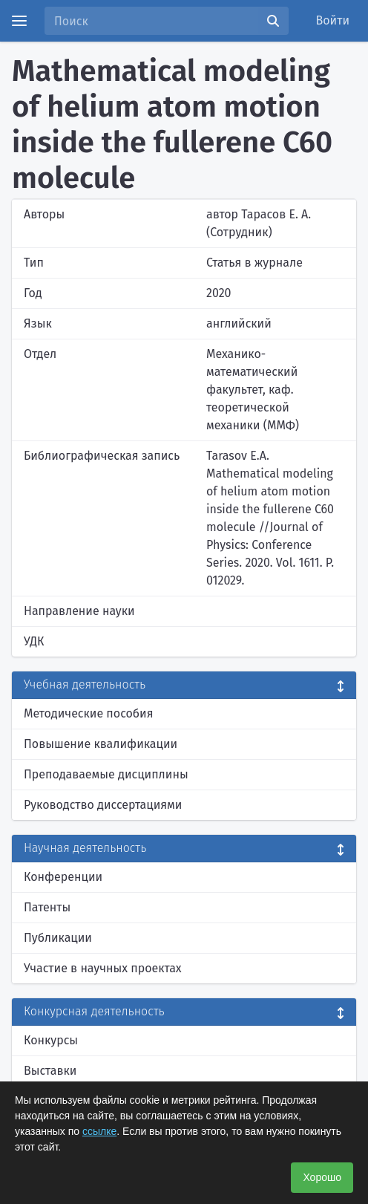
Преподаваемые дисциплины (106, 774)
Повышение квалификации (100, 744)
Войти (333, 20)
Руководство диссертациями (103, 805)
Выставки (50, 1071)
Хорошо (322, 1177)
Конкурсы (51, 1040)
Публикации (58, 938)
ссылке (99, 1131)
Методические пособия (89, 713)
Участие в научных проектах (103, 968)
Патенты (47, 907)
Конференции (63, 877)
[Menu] (19, 20)
